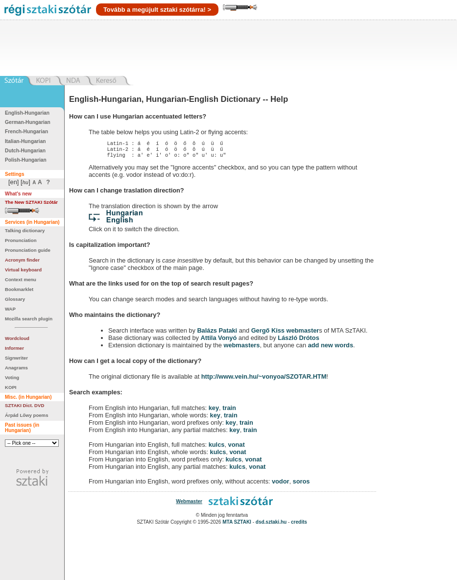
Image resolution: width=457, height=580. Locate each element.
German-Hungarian (27, 122)
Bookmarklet (19, 289)
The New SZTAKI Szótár (31, 202)
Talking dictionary (25, 230)
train (229, 410)
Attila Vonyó (219, 340)
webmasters (241, 348)
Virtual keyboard (23, 269)
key (214, 410)
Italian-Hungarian (25, 141)
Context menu (20, 279)
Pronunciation (21, 240)
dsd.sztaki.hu (271, 525)
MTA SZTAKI (236, 525)
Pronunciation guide (27, 250)
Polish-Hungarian (26, 160)
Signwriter (16, 358)
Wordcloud (17, 338)
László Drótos (298, 340)
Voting (12, 377)
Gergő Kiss (269, 333)
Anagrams (16, 367)
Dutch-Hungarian (25, 150)
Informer (14, 348)
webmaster (302, 333)
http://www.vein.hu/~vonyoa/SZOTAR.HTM (264, 379)
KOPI (10, 387)
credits (299, 525)
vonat (236, 447)
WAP (10, 309)
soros (301, 484)
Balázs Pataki (217, 333)
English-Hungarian (27, 113)
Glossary (15, 299)
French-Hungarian (26, 131)
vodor (280, 484)
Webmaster (189, 504)
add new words (330, 348)
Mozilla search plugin (28, 318)
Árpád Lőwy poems (26, 415)
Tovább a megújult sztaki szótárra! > (157, 9)
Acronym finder (22, 260)
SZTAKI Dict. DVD (24, 405)
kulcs (217, 447)
